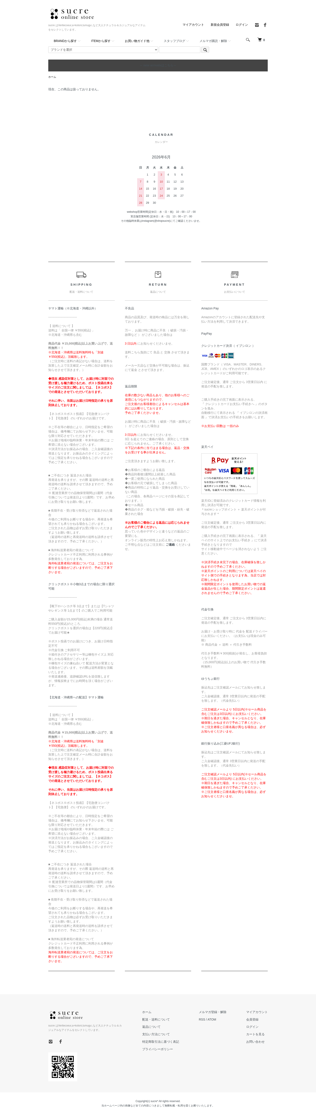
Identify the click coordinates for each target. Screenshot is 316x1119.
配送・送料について (156, 1019)
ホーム (52, 76)
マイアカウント (193, 24)
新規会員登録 (220, 24)
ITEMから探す (101, 41)
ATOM (212, 1019)
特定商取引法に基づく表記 (160, 1041)
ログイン (242, 24)
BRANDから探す (65, 41)
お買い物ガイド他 (137, 41)
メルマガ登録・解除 (212, 1012)
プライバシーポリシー (157, 1049)
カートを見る (255, 1034)
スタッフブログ (174, 41)
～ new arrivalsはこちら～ (158, 65)
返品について (151, 1026)
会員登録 (252, 1019)
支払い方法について (156, 1034)
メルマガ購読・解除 (213, 41)
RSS (202, 1019)
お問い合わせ (255, 1041)
